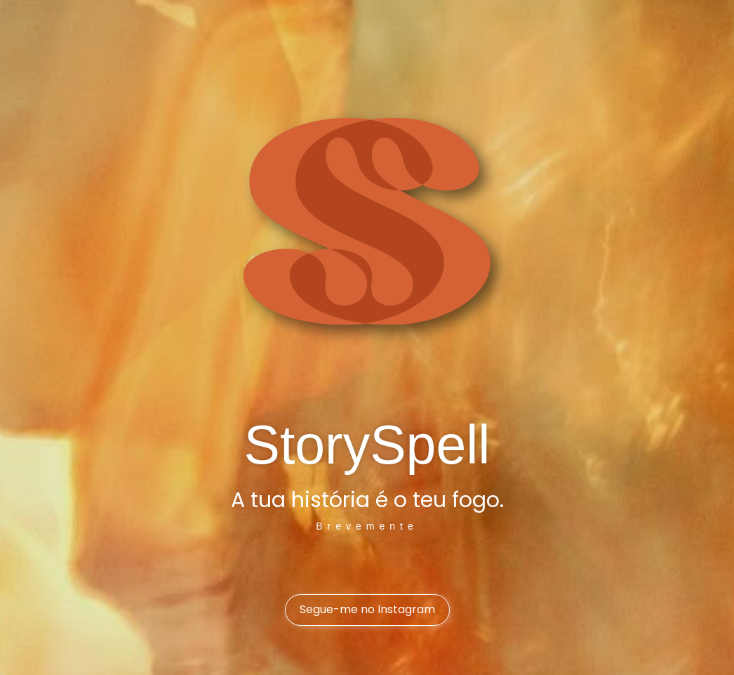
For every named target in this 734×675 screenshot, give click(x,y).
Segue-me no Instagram (367, 609)
